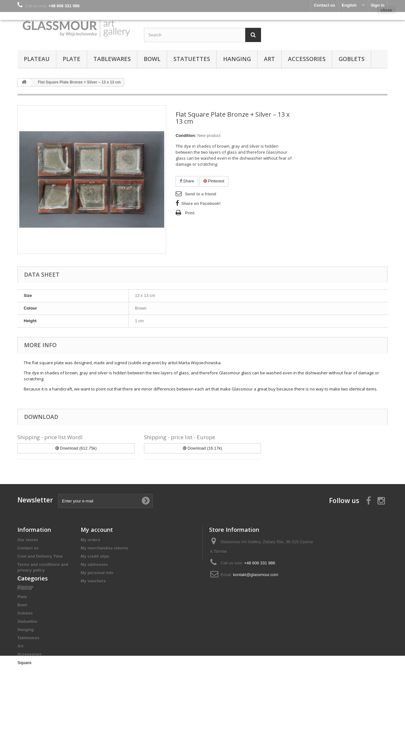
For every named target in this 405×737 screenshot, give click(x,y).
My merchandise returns (104, 548)
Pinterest (213, 181)
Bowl (152, 59)
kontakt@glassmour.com (255, 574)
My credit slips (95, 556)
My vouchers (93, 581)
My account (97, 529)
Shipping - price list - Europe (179, 437)
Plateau (37, 59)
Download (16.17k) (202, 448)
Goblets (351, 59)
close (386, 10)
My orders (90, 539)
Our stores (27, 539)
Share (187, 181)
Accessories (307, 59)
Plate (71, 59)
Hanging (237, 59)
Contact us (28, 548)
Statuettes (191, 59)
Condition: (186, 135)
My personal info (97, 572)
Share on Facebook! (201, 203)
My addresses (94, 564)
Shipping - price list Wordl (50, 437)
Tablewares (112, 59)
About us (26, 578)
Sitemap (25, 586)
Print (190, 213)
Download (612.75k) (76, 448)
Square (24, 697)
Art (269, 59)
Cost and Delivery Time (40, 556)
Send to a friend (200, 194)
